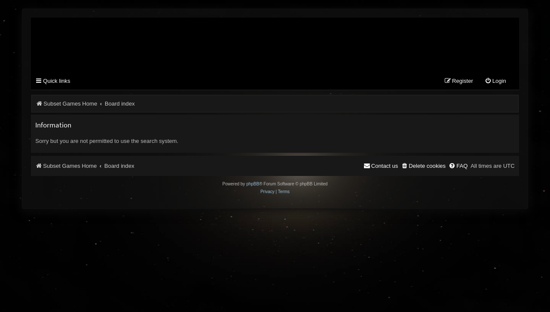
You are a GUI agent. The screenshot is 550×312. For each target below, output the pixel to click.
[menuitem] (495, 81)
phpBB (252, 184)
